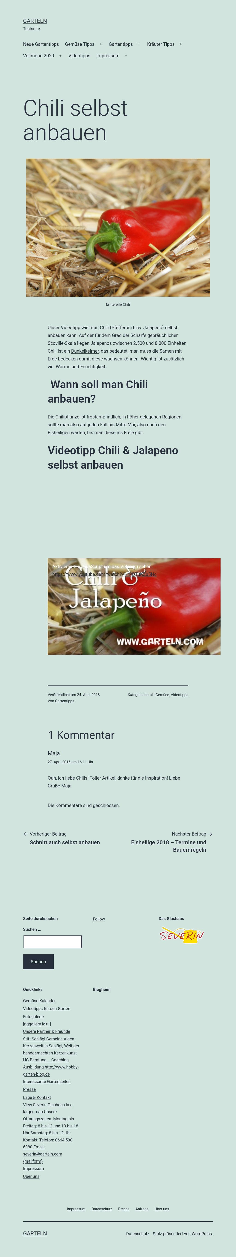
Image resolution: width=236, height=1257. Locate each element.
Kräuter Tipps (160, 44)
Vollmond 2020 (38, 55)
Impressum (108, 55)
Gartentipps (121, 44)
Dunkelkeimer (85, 351)
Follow (99, 919)
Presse (29, 1089)
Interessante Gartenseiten (47, 1081)
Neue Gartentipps (41, 44)
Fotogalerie (52, 1021)
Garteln (35, 21)
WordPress (202, 1233)
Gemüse (162, 695)
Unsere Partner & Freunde (52, 1053)
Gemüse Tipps (79, 44)
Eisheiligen (59, 432)
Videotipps (79, 55)
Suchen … (32, 929)
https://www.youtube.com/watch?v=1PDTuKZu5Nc (104, 574)
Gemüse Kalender (39, 1000)
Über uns (31, 1176)
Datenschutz (137, 1233)
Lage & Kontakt (52, 1130)
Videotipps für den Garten (46, 1008)
